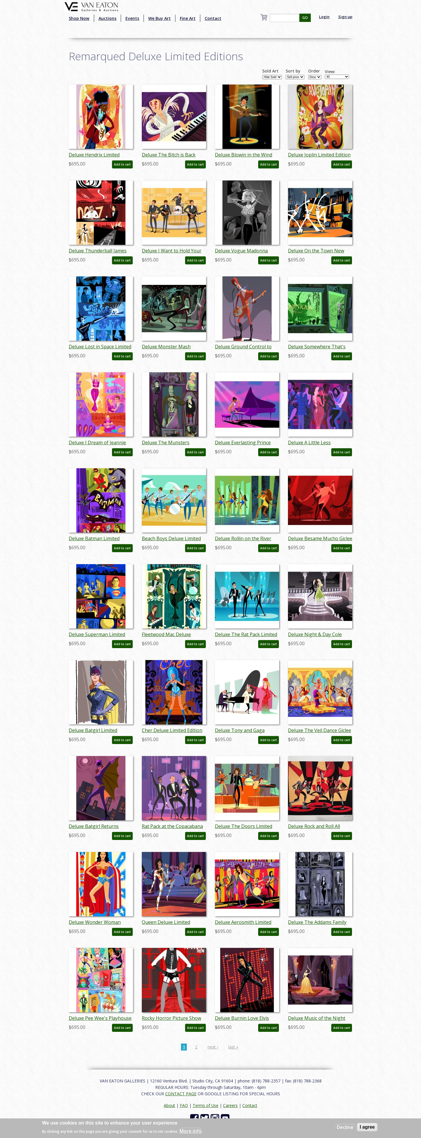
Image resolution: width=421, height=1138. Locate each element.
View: (330, 72)
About (169, 1105)
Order (314, 71)
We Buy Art (159, 18)
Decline (345, 1127)
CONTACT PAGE (180, 1093)
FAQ (184, 1105)
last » (233, 1047)
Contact (213, 18)
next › (213, 1047)
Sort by (293, 71)
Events (132, 18)
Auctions (107, 18)
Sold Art (270, 71)
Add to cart (122, 164)
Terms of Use (205, 1105)
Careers (230, 1105)
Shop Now (79, 18)
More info (191, 1131)
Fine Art (188, 18)
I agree (367, 1127)
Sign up (345, 16)
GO (305, 17)
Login (324, 16)
